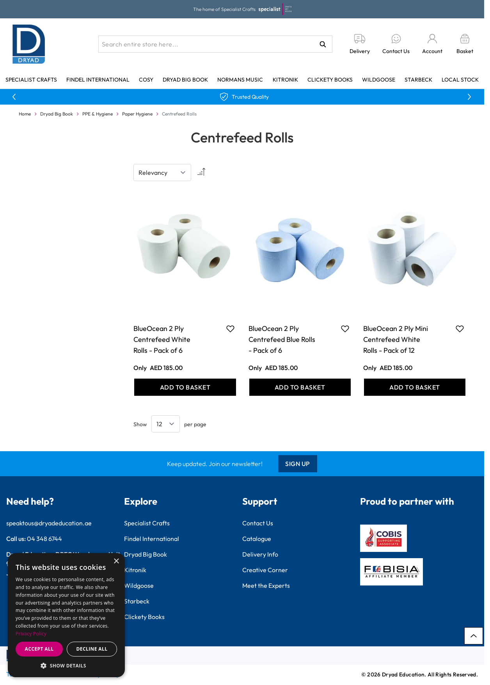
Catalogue (256, 539)
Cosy (146, 79)
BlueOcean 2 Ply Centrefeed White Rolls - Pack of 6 (161, 339)
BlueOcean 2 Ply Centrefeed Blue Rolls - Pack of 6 (282, 339)
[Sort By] (162, 172)
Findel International (98, 79)
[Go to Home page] (28, 44)
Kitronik (285, 79)
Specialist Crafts (31, 79)
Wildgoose (378, 79)
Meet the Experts (266, 585)
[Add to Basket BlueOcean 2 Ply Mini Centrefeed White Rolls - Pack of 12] (414, 387)
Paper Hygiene (137, 114)
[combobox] (215, 44)
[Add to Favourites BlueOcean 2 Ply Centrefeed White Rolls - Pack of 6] (230, 328)
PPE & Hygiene (97, 114)
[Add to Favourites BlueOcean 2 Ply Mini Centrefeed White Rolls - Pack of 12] (460, 328)
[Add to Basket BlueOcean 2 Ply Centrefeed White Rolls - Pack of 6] (185, 387)
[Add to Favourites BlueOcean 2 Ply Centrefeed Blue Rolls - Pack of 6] (345, 328)
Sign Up (297, 464)
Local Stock (460, 79)
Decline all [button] (92, 649)
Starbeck (418, 79)
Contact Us (257, 523)
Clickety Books (330, 79)
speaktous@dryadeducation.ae (49, 523)
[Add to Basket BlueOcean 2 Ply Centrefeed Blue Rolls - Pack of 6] (300, 387)
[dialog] (66, 615)
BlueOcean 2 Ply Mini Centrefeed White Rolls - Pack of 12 (395, 339)
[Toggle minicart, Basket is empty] (465, 44)
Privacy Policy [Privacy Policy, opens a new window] (31, 633)
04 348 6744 (44, 539)
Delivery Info (260, 554)
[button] (66, 665)
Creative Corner (265, 570)
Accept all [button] (39, 649)
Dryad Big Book (185, 79)
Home (25, 114)
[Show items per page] (165, 423)
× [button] (116, 561)
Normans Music (240, 79)
